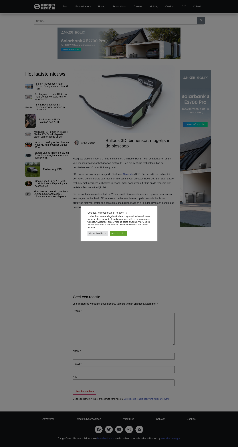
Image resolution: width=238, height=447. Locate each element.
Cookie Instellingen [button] (97, 233)
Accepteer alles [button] (118, 233)
